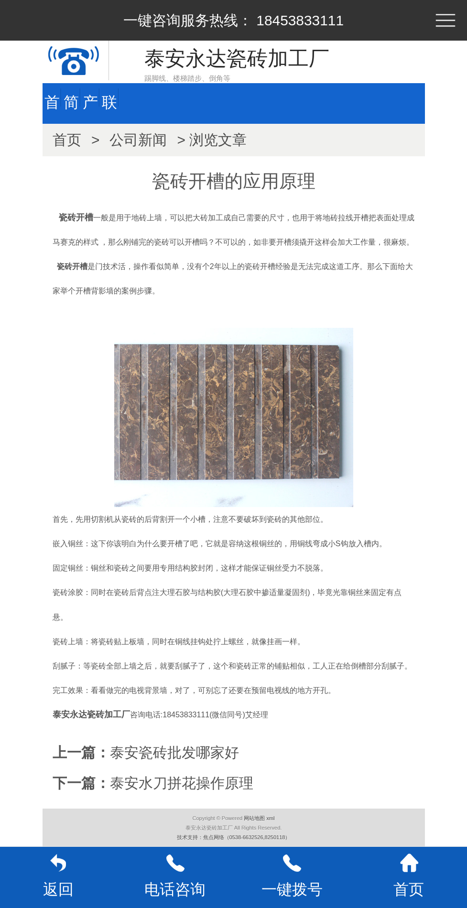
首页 (52, 108)
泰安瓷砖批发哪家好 (174, 752)
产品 (90, 108)
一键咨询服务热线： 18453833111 (233, 20)
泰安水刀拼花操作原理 (181, 783)
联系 (109, 108)
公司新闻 (138, 140)
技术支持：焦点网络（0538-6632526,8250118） (234, 837)
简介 (71, 108)
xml (270, 818)
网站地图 (254, 818)
